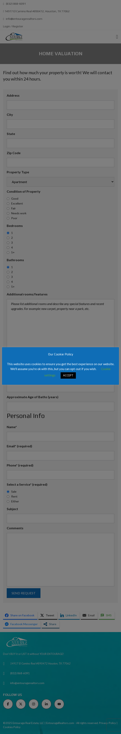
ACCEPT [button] (68, 375)
